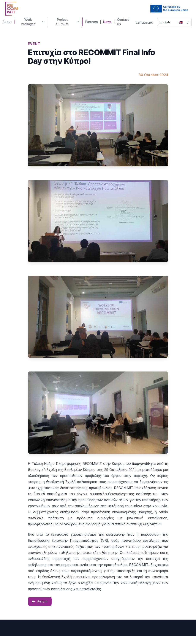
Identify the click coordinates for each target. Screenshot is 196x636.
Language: (144, 22)
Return (39, 601)
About (7, 22)
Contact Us (123, 22)
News (107, 22)
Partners (91, 22)
